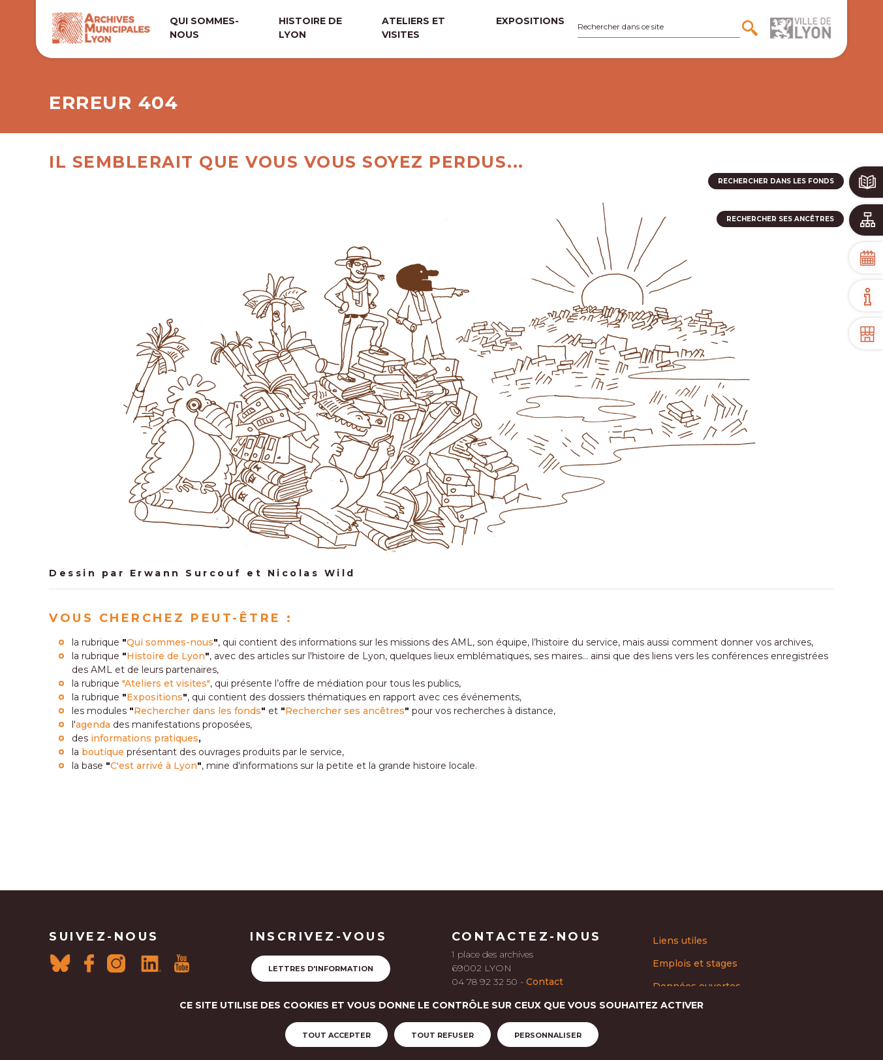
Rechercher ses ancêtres (345, 711)
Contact (544, 982)
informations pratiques (144, 738)
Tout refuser (442, 1035)
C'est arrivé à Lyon (153, 766)
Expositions (530, 21)
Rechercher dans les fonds (197, 711)
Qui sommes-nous (204, 27)
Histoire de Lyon (166, 656)
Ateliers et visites (413, 27)
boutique (103, 752)
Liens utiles (680, 940)
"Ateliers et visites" (166, 683)
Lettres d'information (320, 968)
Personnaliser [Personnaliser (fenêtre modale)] (547, 1035)
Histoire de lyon (310, 27)
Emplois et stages (695, 963)
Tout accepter (336, 1035)
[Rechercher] (752, 28)
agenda (93, 724)
